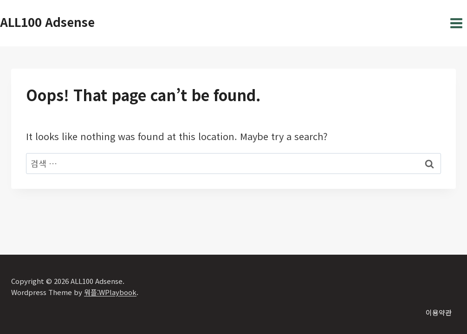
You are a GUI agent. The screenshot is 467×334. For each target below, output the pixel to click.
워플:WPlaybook (110, 292)
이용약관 (439, 312)
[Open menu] (456, 22)
